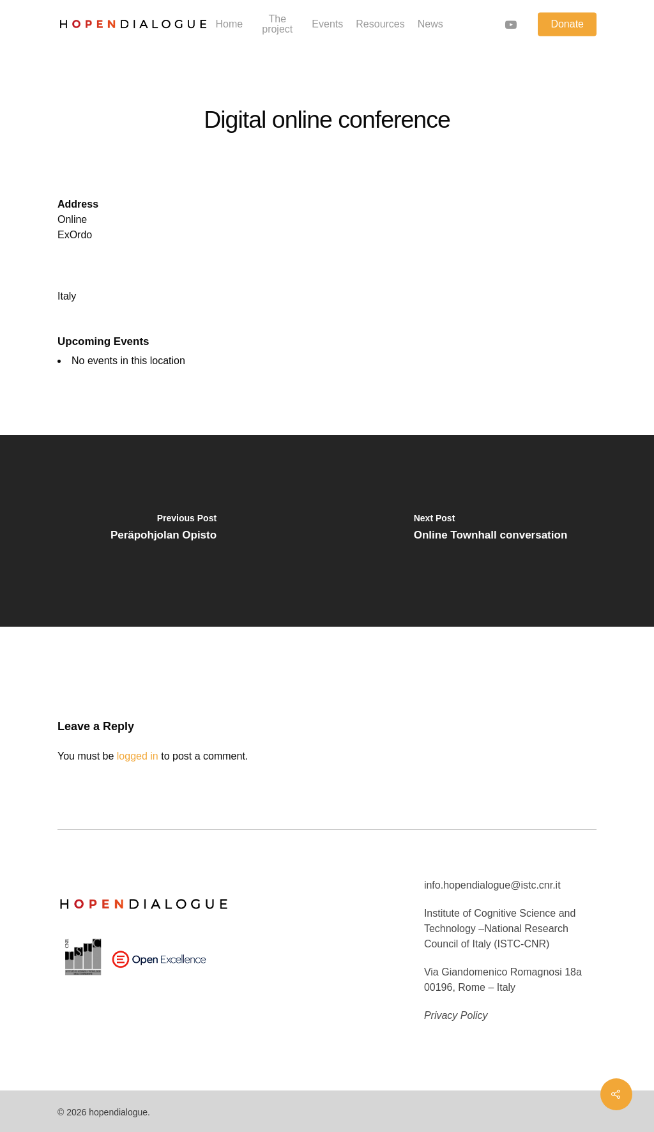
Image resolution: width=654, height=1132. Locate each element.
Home (229, 24)
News (430, 24)
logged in (137, 756)
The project (277, 24)
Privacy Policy (456, 1015)
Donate (567, 24)
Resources (380, 24)
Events (327, 24)
